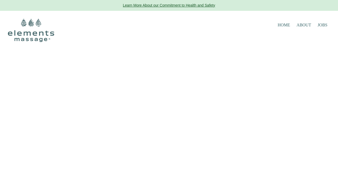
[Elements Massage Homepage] (31, 30)
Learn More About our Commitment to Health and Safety (169, 5)
